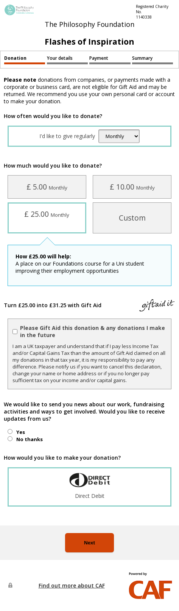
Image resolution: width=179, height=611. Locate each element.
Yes (20, 432)
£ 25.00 (46, 214)
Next (89, 543)
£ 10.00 (132, 187)
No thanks (29, 439)
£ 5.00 (46, 187)
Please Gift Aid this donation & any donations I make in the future (92, 331)
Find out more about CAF (72, 585)
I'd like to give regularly (67, 136)
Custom (132, 218)
